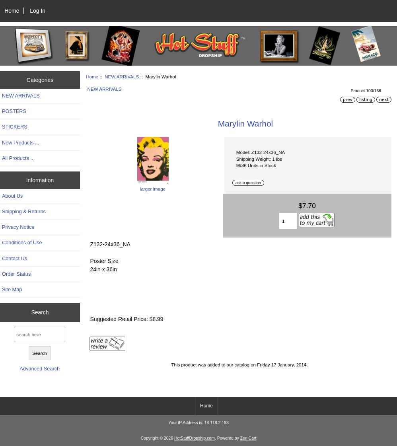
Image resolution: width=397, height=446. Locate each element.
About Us (12, 196)
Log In (37, 11)
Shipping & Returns (24, 211)
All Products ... (18, 158)
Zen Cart (248, 438)
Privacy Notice (18, 227)
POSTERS (14, 111)
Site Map (12, 289)
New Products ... (20, 143)
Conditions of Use (22, 242)
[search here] (39, 334)
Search (40, 312)
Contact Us (14, 258)
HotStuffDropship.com (194, 438)
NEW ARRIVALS (122, 76)
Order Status (16, 274)
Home (11, 11)
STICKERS (14, 127)
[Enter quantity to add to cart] (288, 221)
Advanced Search (40, 369)
